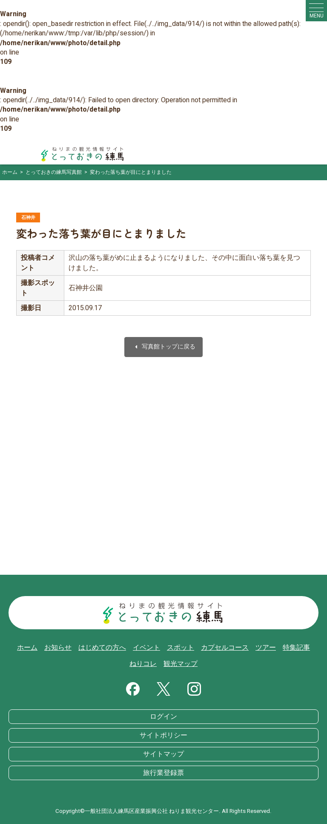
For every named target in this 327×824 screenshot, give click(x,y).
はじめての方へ (102, 647)
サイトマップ (163, 754)
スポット (180, 647)
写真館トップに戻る (163, 347)
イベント (146, 647)
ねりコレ (143, 664)
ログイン (163, 717)
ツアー (265, 647)
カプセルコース (225, 647)
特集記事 (296, 647)
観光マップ (181, 664)
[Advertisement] (163, 482)
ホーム (27, 647)
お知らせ (58, 647)
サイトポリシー (163, 735)
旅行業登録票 (163, 773)
